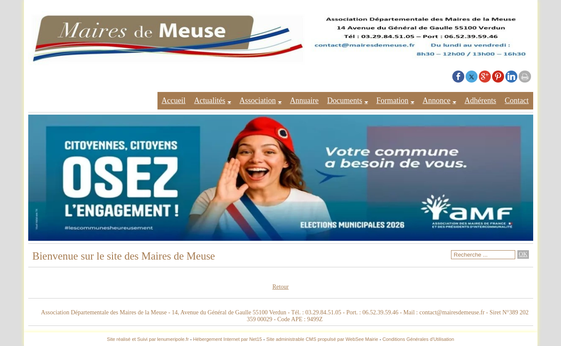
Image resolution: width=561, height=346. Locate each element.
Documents (344, 100)
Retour (280, 287)
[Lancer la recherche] (522, 254)
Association (258, 100)
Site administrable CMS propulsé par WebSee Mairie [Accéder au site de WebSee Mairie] (322, 339)
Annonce (437, 100)
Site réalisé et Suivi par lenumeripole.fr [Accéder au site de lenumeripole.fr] (148, 339)
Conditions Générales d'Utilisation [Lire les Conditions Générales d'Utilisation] (418, 339)
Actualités (210, 100)
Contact (517, 100)
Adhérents (480, 100)
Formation (393, 100)
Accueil (174, 100)
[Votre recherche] (483, 254)
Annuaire (304, 100)
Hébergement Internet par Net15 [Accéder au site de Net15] (227, 339)
